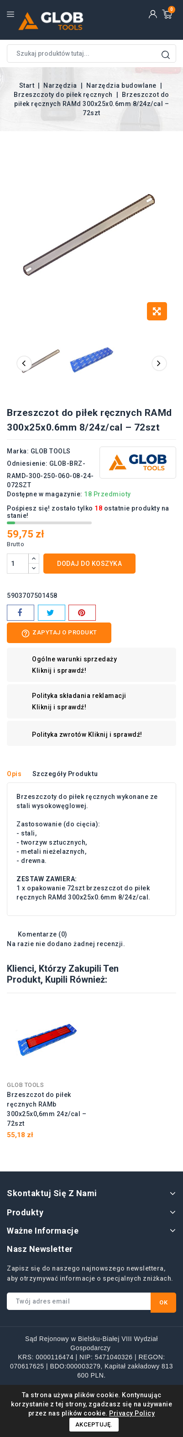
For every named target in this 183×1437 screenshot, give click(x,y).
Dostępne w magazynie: (45, 494)
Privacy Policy (132, 1413)
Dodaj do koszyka (89, 563)
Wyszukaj (165, 54)
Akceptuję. (94, 1424)
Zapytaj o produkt (59, 633)
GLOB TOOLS (51, 451)
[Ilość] (18, 564)
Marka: (18, 451)
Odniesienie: (27, 463)
